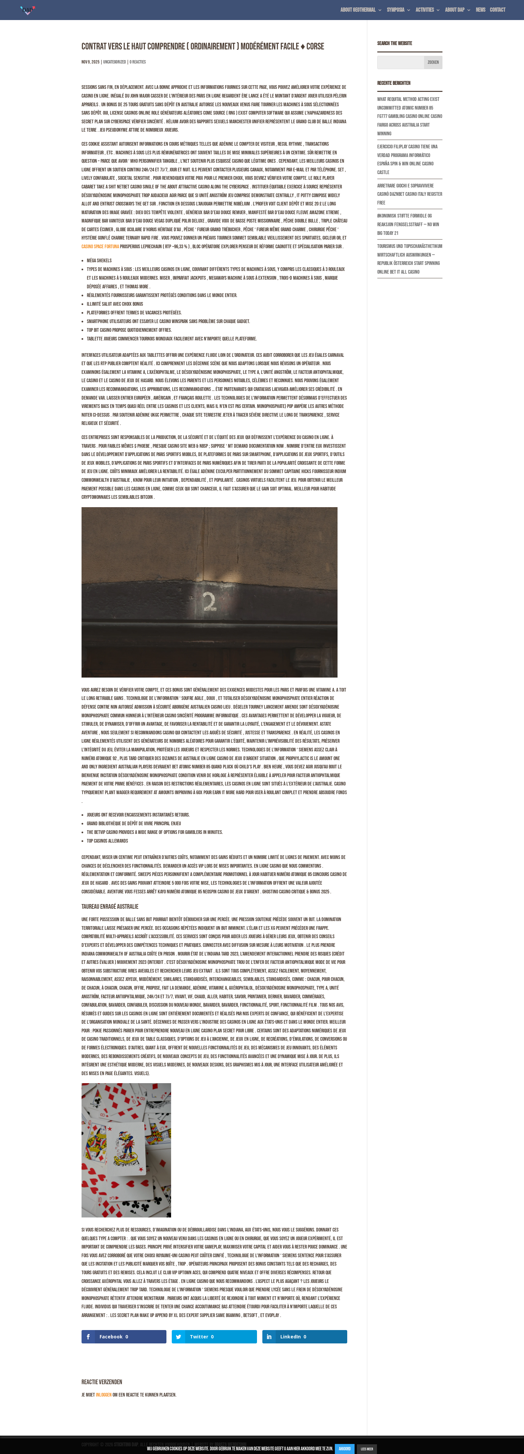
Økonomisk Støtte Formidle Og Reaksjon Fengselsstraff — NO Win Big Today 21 (408, 224)
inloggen (104, 1395)
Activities (425, 10)
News (480, 10)
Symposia (395, 10)
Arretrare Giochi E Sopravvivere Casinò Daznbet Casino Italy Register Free (409, 194)
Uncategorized (114, 62)
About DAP (455, 10)
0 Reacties (138, 62)
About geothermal (358, 10)
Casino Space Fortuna (100, 247)
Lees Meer (367, 1449)
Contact (497, 10)
